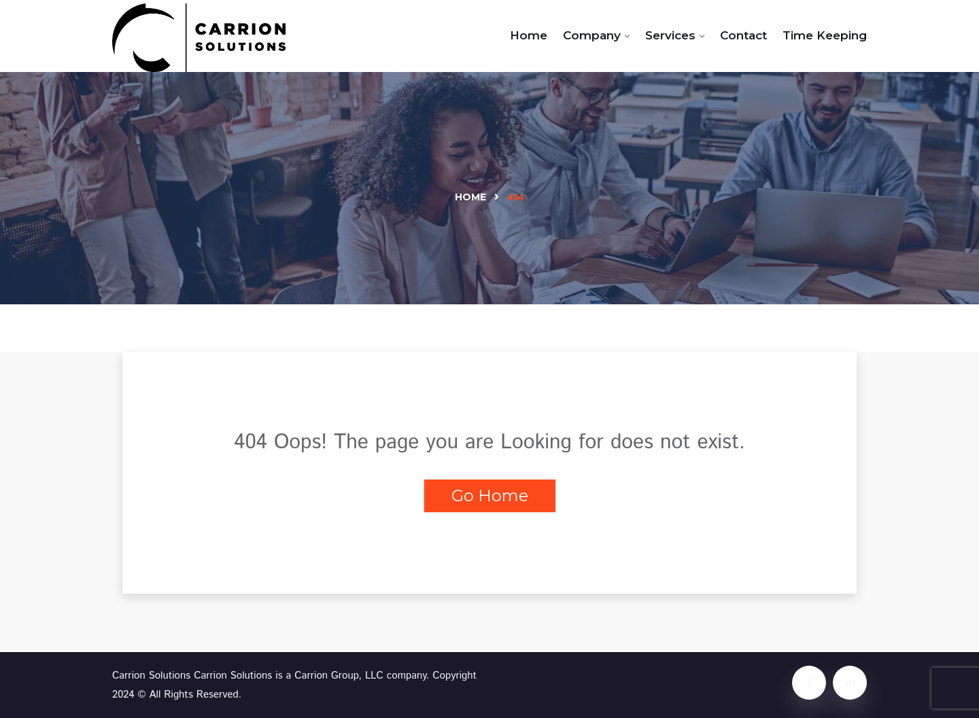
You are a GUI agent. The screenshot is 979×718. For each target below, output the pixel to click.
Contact (743, 35)
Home (528, 35)
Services (670, 35)
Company (592, 35)
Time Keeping (825, 35)
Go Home (489, 495)
